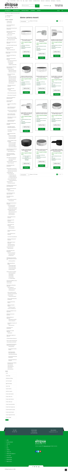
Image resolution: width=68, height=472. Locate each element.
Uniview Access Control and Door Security (11, 59)
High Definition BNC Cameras (12, 209)
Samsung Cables (11, 346)
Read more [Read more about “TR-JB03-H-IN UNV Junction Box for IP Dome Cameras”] (42, 92)
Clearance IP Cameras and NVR (12, 38)
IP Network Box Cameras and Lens (11, 231)
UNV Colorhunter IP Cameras (12, 95)
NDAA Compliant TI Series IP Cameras (11, 242)
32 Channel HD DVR (12, 269)
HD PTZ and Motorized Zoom (12, 199)
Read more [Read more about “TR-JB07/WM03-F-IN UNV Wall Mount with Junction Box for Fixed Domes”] (57, 94)
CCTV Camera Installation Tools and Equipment (11, 311)
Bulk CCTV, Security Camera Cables (11, 302)
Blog (23, 0)
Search (37, 6)
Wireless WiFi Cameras (11, 245)
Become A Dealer (13, 0)
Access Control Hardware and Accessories (11, 25)
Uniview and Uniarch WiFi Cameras (11, 89)
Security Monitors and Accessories (10, 328)
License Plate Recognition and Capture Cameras (11, 193)
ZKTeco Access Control (11, 33)
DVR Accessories (10, 248)
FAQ (21, 0)
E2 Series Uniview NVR (12, 145)
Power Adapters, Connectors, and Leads (12, 323)
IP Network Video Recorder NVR (11, 271)
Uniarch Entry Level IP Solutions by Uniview (11, 56)
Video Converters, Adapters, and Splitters (11, 335)
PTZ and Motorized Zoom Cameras (10, 196)
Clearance (33, 10)
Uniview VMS (11, 160)
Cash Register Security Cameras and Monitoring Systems (11, 186)
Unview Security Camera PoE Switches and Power (11, 121)
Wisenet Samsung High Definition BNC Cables (11, 352)
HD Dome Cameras (12, 214)
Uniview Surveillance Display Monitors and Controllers (11, 114)
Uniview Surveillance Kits (11, 151)
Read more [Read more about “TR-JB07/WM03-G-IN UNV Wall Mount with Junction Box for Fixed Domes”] (42, 57)
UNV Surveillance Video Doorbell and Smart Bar (12, 117)
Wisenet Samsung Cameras (13, 354)
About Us (18, 0)
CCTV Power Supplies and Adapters (10, 317)
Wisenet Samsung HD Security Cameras (12, 360)
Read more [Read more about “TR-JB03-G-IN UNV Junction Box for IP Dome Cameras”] (26, 55)
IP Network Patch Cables (12, 296)
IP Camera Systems (11, 173)
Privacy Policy (58, 0)
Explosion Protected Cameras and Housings (11, 189)
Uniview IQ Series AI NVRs (12, 146)
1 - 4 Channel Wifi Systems (13, 180)
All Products (7, 10)
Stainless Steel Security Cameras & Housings (11, 203)
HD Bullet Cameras (12, 213)
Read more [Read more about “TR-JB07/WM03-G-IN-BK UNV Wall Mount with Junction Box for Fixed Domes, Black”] (57, 167)
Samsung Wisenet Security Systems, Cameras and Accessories (12, 345)
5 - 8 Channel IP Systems (12, 176)
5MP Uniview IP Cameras (12, 77)
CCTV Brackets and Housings (12, 293)
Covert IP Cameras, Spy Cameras (11, 225)
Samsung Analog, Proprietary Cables (12, 349)
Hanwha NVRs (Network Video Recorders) (11, 251)
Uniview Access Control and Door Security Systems (11, 32)
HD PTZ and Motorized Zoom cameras (11, 217)
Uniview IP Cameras (11, 69)
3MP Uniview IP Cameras (12, 71)
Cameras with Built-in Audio (12, 292)
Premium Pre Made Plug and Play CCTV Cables (12, 299)
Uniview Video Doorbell (12, 90)
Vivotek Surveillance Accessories (11, 168)
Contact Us (30, 0)
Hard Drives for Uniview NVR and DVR (12, 104)
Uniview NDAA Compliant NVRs (12, 129)
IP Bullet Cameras (11, 226)
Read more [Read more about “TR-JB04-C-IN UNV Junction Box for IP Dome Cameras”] (42, 165)
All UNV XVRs (11, 63)
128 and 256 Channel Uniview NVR (11, 134)
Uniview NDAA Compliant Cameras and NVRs (11, 124)
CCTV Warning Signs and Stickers (12, 338)
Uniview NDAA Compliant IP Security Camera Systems (11, 127)
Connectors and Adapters (12, 308)
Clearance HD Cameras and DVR (11, 37)
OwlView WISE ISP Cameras (13, 81)
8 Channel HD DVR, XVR (12, 266)
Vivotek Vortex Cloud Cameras (12, 169)
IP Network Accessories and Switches (10, 314)
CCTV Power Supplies (12, 320)
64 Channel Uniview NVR (12, 142)
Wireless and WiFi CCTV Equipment (12, 340)
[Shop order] (24, 21)
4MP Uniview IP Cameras (12, 76)
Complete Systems (10, 172)
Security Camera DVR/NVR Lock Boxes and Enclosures (12, 281)
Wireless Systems (10, 366)
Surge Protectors (11, 325)
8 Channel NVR (11, 275)
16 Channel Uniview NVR (12, 135)
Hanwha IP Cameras (11, 190)
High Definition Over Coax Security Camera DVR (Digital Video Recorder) (12, 258)
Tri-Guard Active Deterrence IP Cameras (12, 86)
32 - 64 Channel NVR (12, 278)
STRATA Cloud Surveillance (11, 49)
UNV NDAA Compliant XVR (12, 64)
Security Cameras (9, 181)
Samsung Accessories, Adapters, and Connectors (12, 363)
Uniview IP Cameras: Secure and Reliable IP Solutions (11, 52)
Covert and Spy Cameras (11, 205)
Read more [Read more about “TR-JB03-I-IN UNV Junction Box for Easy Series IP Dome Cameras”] (26, 92)
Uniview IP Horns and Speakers (12, 110)
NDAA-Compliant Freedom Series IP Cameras (11, 42)
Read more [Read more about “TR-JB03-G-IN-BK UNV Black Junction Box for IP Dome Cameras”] (26, 167)
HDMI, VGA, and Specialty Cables (11, 305)
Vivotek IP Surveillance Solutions (12, 161)
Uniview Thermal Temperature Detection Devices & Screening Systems (11, 154)
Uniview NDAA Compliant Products (12, 45)
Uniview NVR (10, 131)
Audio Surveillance (11, 287)
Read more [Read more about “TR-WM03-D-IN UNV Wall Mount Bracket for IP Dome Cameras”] (57, 55)
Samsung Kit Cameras (11, 244)
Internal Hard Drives (12, 254)
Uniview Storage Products (13, 111)
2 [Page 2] (58, 174)
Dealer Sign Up (53, 0)
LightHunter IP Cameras (12, 80)
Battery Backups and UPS (12, 319)
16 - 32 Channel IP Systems (13, 177)
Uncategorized (9, 21)
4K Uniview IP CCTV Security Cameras (11, 74)
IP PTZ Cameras (11, 200)
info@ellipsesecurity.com (53, 431)
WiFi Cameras (10, 367)
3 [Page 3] (60, 174)
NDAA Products (16, 10)
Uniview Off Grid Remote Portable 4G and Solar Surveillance (12, 149)
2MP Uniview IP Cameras (12, 70)
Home (8, 0)
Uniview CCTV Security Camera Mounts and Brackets (12, 107)
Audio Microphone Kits (12, 288)
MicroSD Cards (11, 255)
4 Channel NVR (11, 274)
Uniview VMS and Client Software (11, 157)
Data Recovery (48, 0)
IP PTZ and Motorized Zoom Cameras (11, 234)
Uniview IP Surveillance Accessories (10, 101)
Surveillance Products (36, 0)
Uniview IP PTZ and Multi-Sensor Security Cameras (11, 98)
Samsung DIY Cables (12, 307)
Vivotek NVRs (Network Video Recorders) (10, 166)
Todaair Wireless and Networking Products (11, 285)
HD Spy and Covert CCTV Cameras (11, 220)
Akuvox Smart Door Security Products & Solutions (12, 28)
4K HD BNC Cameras (12, 210)
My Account (42, 0)
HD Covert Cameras (12, 206)
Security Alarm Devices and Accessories (9, 48)
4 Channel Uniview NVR (12, 138)
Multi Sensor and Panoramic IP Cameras (12, 239)
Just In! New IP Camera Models (12, 236)
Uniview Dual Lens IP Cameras (12, 60)
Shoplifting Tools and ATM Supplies (10, 331)
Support (26, 0)
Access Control (9, 22)
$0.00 (59, 10)
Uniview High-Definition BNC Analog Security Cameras (11, 67)
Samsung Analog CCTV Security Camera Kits (12, 357)
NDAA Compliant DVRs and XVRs (11, 263)
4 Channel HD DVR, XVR (12, 265)
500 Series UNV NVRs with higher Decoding (12, 141)
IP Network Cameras (11, 222)
